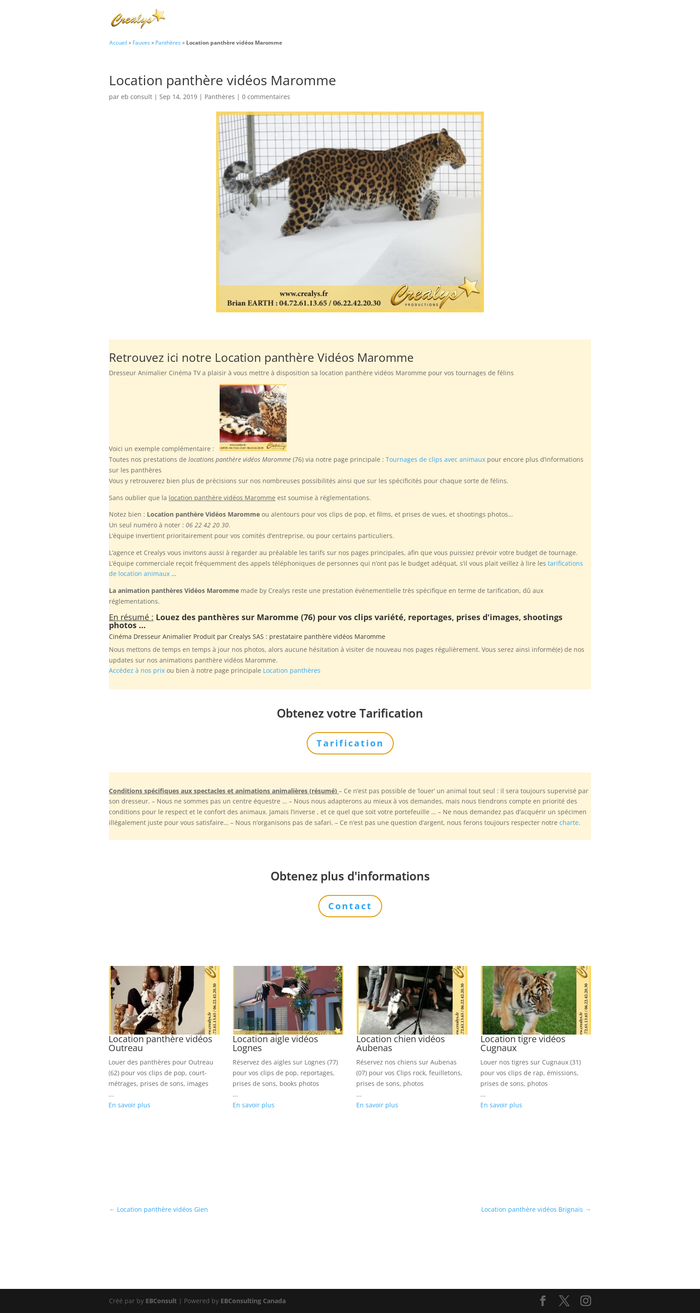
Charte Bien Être (305, 20)
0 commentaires (266, 96)
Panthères (168, 42)
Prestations (415, 20)
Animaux (360, 20)
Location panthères (292, 670)
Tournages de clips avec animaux (435, 459)
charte (569, 822)
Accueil (118, 42)
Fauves (141, 42)
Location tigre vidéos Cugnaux (523, 1043)
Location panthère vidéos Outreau (160, 1043)
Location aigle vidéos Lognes (275, 1043)
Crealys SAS (246, 636)
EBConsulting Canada (253, 1300)
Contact (560, 20)
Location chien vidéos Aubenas (400, 1043)
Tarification (516, 20)
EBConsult (161, 1300)
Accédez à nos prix (137, 670)
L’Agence (470, 20)
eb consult (136, 96)
